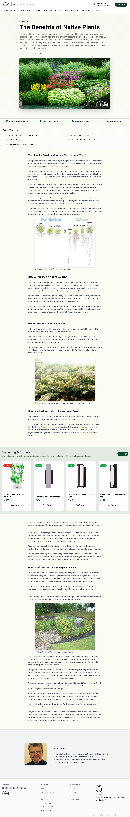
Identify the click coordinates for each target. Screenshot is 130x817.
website (83, 427)
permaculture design (76, 45)
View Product (16, 505)
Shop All (123, 454)
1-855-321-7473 (102, 3)
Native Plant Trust (86, 433)
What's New (48, 10)
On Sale (38, 10)
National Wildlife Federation (44, 427)
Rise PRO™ (75, 10)
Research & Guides (61, 10)
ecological (35, 48)
